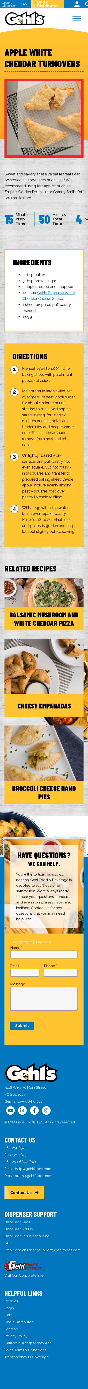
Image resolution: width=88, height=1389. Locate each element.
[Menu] (76, 19)
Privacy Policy (15, 1336)
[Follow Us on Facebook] (34, 1110)
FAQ (24, 4)
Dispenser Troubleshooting (27, 1236)
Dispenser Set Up (18, 1229)
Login (9, 1308)
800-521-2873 (15, 1155)
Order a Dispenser (9, 4)
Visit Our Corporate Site (23, 1275)
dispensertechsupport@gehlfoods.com (47, 1250)
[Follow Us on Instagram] (46, 1110)
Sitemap (11, 1329)
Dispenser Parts (17, 1222)
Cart (7, 1315)
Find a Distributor (47, 4)
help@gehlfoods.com (33, 1169)
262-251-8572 (15, 1148)
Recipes (11, 1301)
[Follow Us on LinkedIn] (22, 1110)
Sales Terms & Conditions (25, 1350)
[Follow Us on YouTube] (10, 1110)
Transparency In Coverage (26, 1357)
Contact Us (21, 1193)
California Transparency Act (27, 1343)
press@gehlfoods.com (33, 1176)
